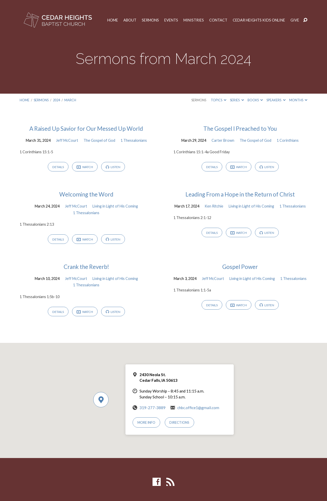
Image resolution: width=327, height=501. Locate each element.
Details (58, 167)
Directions (179, 422)
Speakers (275, 100)
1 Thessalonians (134, 140)
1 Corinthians (288, 140)
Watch (85, 167)
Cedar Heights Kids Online (259, 20)
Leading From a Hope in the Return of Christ (240, 194)
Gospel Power (240, 266)
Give (294, 20)
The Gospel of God (99, 140)
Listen (113, 167)
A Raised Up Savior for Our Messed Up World (86, 128)
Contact (218, 20)
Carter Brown (223, 140)
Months (298, 100)
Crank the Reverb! (86, 266)
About (129, 20)
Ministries (193, 20)
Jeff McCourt (67, 140)
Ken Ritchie (214, 206)
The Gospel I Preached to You (240, 128)
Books (255, 100)
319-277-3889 (152, 407)
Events (171, 20)
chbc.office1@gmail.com (198, 407)
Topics (218, 100)
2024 (56, 100)
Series (237, 100)
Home (112, 20)
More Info (146, 422)
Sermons (150, 20)
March (70, 100)
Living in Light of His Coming (115, 206)
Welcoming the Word (86, 194)
